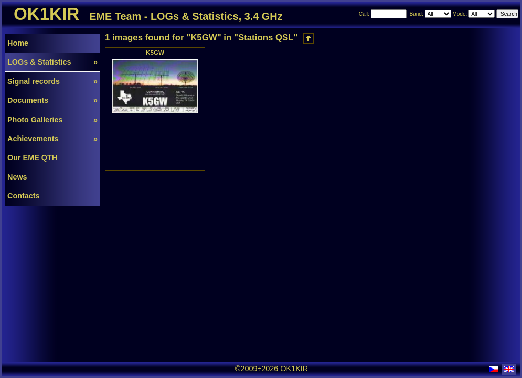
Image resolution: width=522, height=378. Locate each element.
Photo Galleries (52, 120)
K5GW (155, 52)
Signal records (52, 81)
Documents (52, 100)
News (17, 177)
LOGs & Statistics (52, 62)
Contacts (23, 196)
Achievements (52, 138)
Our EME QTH (32, 157)
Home (17, 43)
